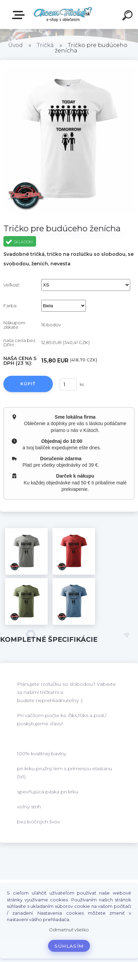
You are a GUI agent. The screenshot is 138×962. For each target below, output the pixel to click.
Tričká (45, 45)
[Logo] (63, 14)
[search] (128, 16)
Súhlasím (69, 946)
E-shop (20, 15)
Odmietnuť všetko (69, 929)
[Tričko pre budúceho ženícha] (26, 551)
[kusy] (67, 384)
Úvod (15, 45)
